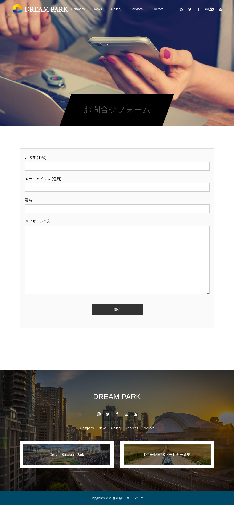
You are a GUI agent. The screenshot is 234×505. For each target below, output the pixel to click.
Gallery (116, 9)
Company (78, 9)
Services (136, 9)
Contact (157, 9)
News (98, 9)
